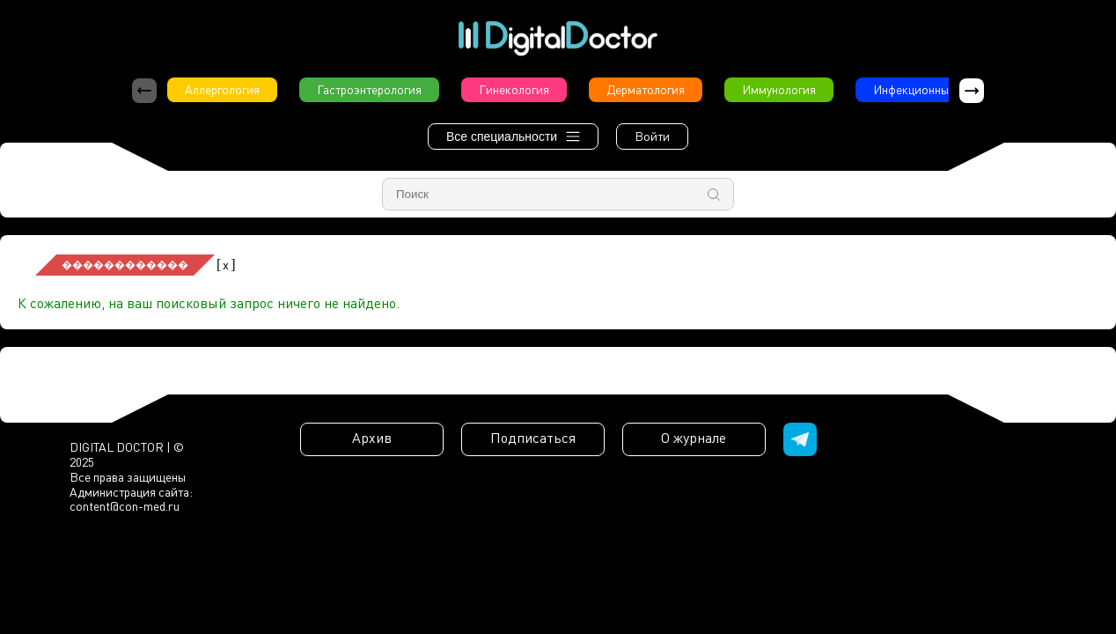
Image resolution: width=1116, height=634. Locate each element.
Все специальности (513, 136)
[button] (971, 90)
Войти (652, 136)
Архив (372, 437)
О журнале (693, 437)
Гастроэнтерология (369, 89)
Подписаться (533, 437)
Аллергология (222, 89)
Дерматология (645, 89)
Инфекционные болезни (938, 89)
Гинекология (514, 89)
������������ (125, 264)
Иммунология (779, 89)
